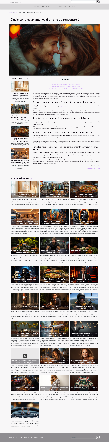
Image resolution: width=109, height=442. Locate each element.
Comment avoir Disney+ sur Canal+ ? (25, 280)
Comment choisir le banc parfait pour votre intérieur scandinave (20, 95)
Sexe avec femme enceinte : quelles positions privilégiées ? (25, 362)
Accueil (11, 12)
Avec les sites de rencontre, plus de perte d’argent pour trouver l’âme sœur (66, 88)
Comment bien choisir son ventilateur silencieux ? (84, 222)
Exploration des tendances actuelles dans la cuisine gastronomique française (20, 140)
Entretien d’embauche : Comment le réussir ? (54, 307)
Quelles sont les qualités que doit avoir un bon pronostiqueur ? (84, 334)
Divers (74, 6)
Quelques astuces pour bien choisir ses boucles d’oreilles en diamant (25, 416)
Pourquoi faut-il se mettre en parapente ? (84, 307)
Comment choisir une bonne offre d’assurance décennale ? (25, 334)
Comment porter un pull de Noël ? (83, 388)
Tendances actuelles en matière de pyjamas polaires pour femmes (54, 389)
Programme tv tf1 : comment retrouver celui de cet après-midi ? (84, 280)
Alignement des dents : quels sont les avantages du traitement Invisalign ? (84, 363)
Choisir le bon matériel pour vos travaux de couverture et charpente (20, 117)
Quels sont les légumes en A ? (81, 250)
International (46, 6)
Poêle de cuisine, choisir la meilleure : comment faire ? (54, 280)
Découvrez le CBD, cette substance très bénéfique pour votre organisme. (25, 252)
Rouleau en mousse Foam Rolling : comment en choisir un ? (54, 251)
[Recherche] (83, 1)
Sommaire (67, 79)
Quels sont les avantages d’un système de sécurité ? (54, 334)
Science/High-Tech (64, 6)
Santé (54, 6)
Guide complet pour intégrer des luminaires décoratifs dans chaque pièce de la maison (20, 162)
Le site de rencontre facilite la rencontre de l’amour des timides (66, 86)
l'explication (64, 107)
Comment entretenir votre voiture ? (25, 389)
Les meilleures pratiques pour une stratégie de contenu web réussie (54, 222)
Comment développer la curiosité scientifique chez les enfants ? (54, 362)
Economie (36, 6)
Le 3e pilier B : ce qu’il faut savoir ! (24, 306)
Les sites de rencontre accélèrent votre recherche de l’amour (66, 84)
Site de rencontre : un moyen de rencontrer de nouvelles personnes (66, 82)
